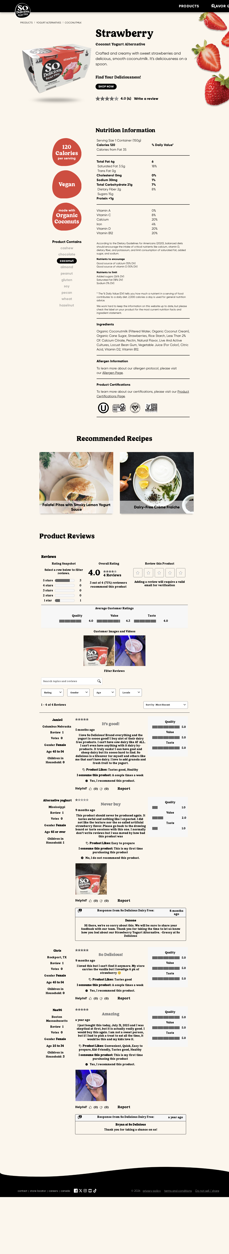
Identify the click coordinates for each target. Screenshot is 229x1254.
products (58, 6)
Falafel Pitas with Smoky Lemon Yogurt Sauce (76, 507)
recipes (125, 6)
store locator (38, 1190)
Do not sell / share (207, 1190)
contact (22, 1190)
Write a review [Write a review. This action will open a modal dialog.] (146, 98)
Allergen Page (112, 373)
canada (65, 1190)
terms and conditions (178, 1190)
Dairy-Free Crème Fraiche (157, 507)
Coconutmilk (73, 22)
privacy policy (152, 1190)
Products (26, 22)
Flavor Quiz (92, 6)
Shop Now (106, 86)
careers (53, 1190)
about (151, 6)
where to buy (184, 6)
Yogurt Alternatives (48, 22)
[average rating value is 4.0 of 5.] (111, 98)
